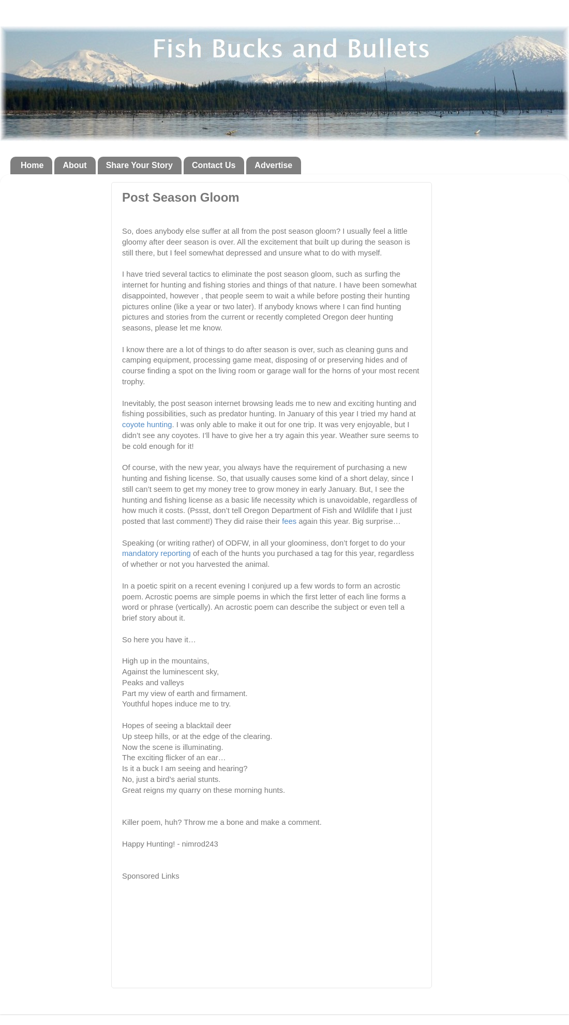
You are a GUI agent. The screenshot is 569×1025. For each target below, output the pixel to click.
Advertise (273, 165)
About (74, 165)
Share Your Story (139, 165)
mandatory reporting (157, 553)
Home (32, 165)
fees (289, 521)
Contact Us (213, 165)
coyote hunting (147, 424)
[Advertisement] (243, 219)
